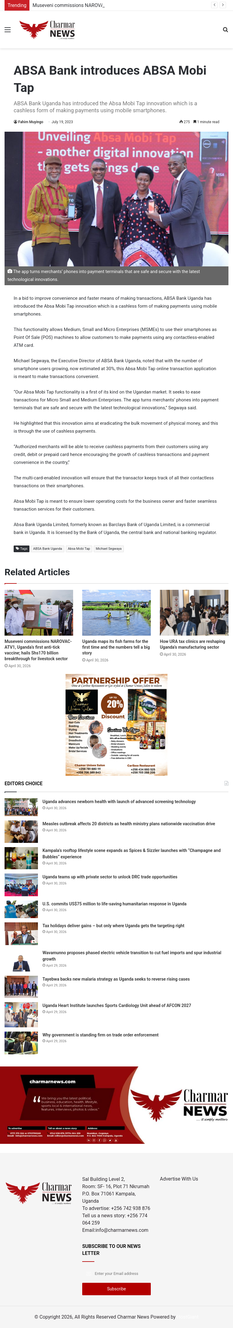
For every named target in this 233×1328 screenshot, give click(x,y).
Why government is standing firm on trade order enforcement (100, 1034)
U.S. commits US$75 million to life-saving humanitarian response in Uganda (114, 903)
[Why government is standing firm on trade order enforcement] (21, 1043)
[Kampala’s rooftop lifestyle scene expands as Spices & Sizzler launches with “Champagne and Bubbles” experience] (21, 858)
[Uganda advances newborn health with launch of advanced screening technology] (21, 807)
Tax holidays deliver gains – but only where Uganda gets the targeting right (113, 925)
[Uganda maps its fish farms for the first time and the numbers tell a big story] (116, 613)
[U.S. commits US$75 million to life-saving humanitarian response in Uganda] (21, 909)
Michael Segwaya (109, 549)
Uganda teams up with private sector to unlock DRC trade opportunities (109, 876)
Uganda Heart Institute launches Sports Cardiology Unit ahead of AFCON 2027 (117, 1005)
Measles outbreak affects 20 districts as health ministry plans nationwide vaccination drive (128, 823)
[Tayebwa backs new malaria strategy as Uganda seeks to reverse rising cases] (21, 987)
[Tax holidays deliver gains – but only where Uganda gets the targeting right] (21, 933)
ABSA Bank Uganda (47, 549)
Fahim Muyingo (30, 122)
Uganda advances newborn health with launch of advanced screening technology (119, 801)
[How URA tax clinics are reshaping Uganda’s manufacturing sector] (194, 613)
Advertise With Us (179, 1179)
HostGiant (188, 1317)
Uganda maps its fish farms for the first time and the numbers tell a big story (116, 647)
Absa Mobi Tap (79, 549)
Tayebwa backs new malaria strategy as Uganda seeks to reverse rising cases (116, 979)
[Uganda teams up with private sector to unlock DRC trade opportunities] (21, 885)
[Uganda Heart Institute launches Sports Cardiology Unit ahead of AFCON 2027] (21, 1014)
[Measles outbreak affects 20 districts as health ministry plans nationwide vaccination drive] (21, 831)
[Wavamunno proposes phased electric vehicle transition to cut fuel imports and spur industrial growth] (21, 960)
